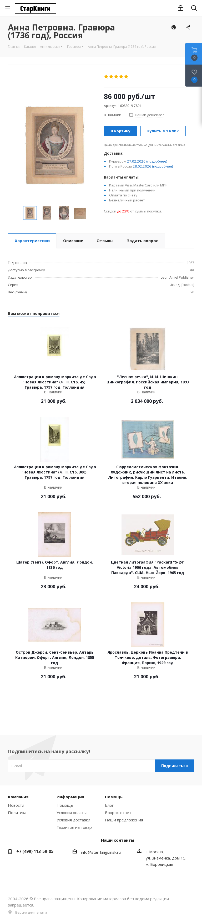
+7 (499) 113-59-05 (34, 851)
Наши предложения (124, 819)
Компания (18, 796)
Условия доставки (73, 819)
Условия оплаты (72, 812)
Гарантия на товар (74, 827)
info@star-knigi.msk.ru (101, 852)
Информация (70, 796)
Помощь (65, 805)
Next (92, 213)
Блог (109, 805)
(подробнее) (156, 161)
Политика (17, 812)
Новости (16, 805)
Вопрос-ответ (118, 812)
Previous (17, 213)
